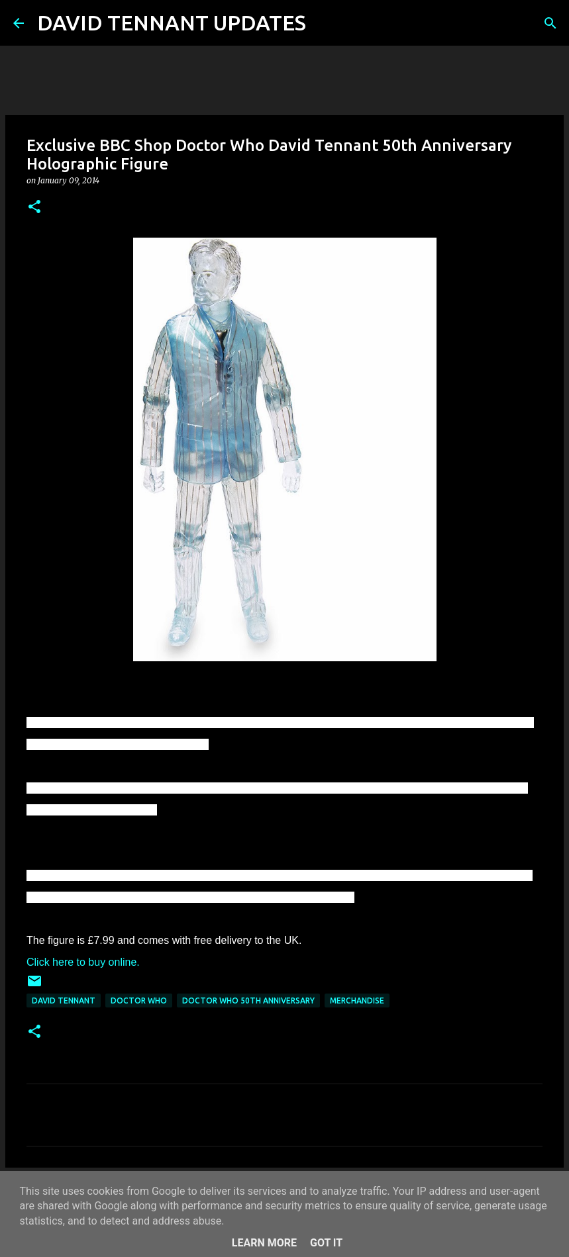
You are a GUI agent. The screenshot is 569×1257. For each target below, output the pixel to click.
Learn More (264, 1242)
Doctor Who (139, 1000)
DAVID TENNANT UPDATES (171, 22)
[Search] (325, 23)
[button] (34, 207)
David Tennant (63, 1000)
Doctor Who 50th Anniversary (248, 1000)
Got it (326, 1242)
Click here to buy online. (83, 962)
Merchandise (357, 1000)
